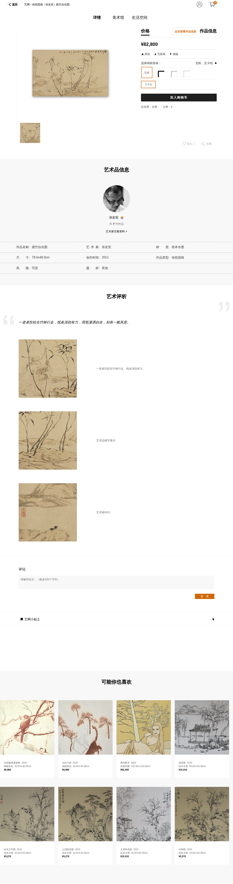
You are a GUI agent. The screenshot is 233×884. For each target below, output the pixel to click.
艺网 (27, 4)
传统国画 (37, 4)
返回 (14, 4)
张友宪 (49, 4)
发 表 (205, 596)
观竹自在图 (63, 4)
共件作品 (116, 223)
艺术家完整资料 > (116, 231)
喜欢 (189, 143)
